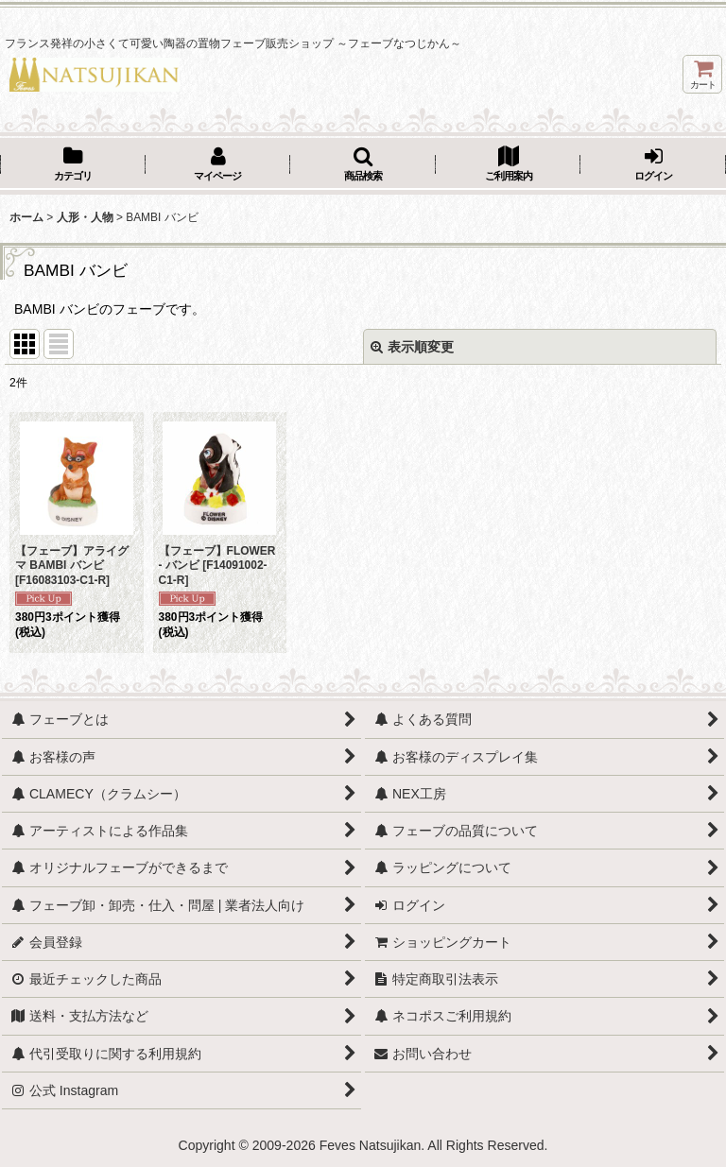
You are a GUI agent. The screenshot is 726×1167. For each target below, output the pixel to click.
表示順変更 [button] (412, 346)
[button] (363, 165)
